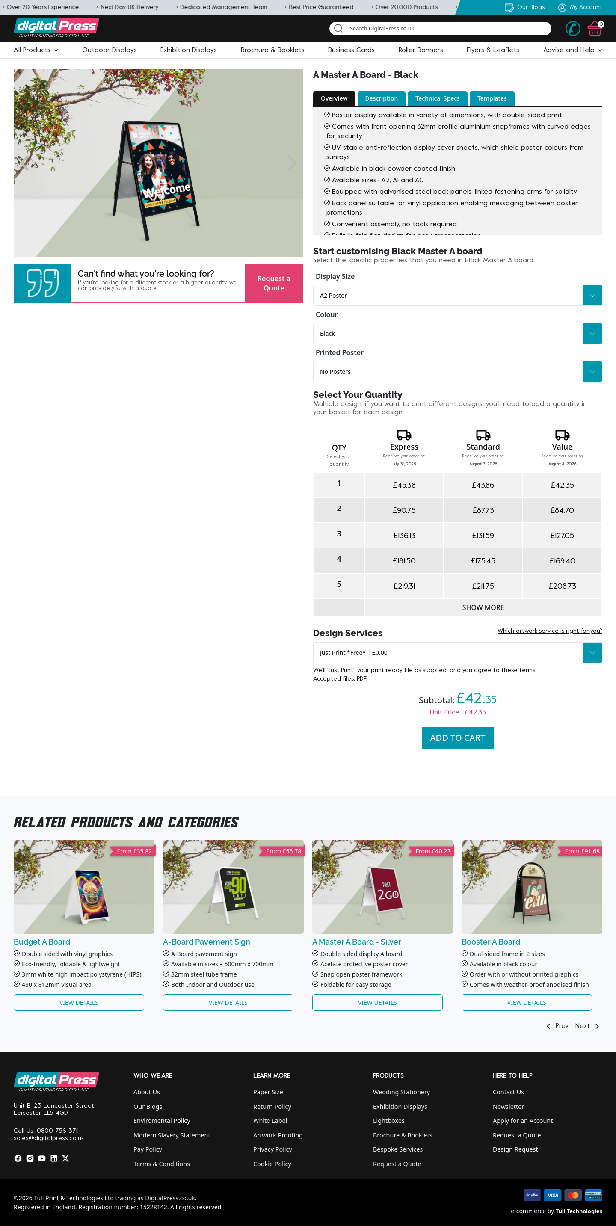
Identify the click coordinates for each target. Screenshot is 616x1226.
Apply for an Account (523, 1120)
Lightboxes (389, 1120)
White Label (270, 1120)
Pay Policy (147, 1149)
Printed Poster (340, 352)
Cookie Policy (272, 1164)
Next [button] (588, 1026)
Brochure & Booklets (402, 1135)
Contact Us (508, 1092)
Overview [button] (334, 98)
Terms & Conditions (161, 1164)
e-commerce (528, 1211)
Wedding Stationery (401, 1092)
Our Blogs (147, 1106)
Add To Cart (458, 737)
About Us (146, 1092)
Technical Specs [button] (437, 98)
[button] (36, 50)
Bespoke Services (398, 1149)
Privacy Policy (272, 1149)
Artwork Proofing (278, 1135)
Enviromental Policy (161, 1120)
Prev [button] (556, 1026)
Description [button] (381, 98)
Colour (327, 314)
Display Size (335, 276)
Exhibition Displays (400, 1106)
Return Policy (272, 1106)
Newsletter (508, 1106)
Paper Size (268, 1092)
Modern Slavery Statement (171, 1135)
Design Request (515, 1149)
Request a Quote (274, 283)
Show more (483, 607)
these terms (518, 670)
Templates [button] (492, 98)
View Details (78, 1002)
